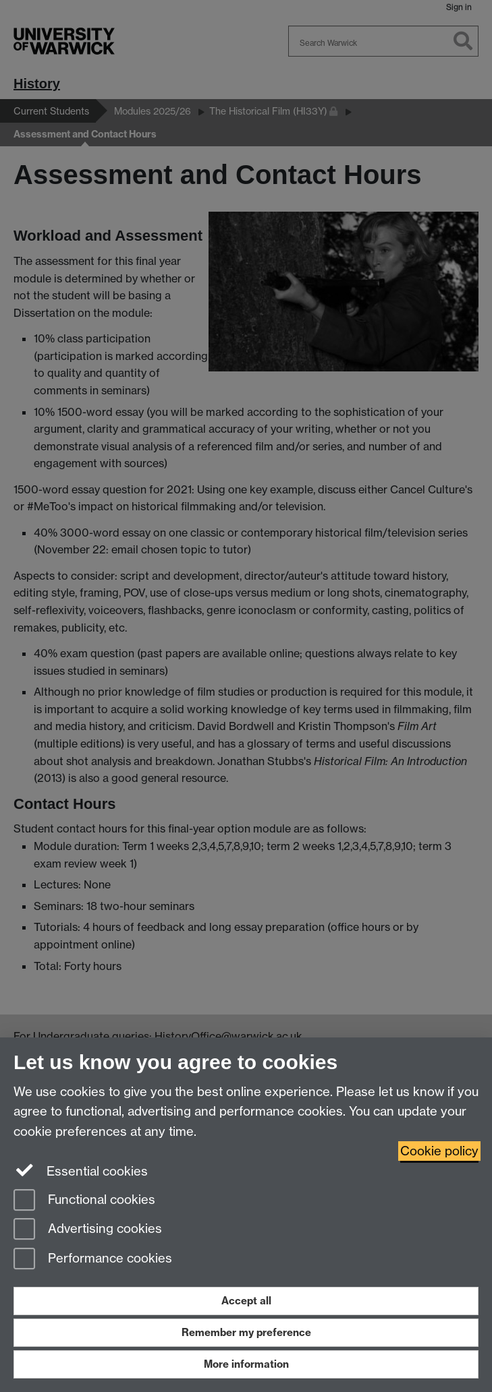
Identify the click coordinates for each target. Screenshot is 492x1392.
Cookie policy (439, 1151)
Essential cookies (80, 1170)
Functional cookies (84, 1200)
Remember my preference (246, 1332)
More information (246, 1364)
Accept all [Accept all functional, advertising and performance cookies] (246, 1300)
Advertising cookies (87, 1229)
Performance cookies (92, 1259)
